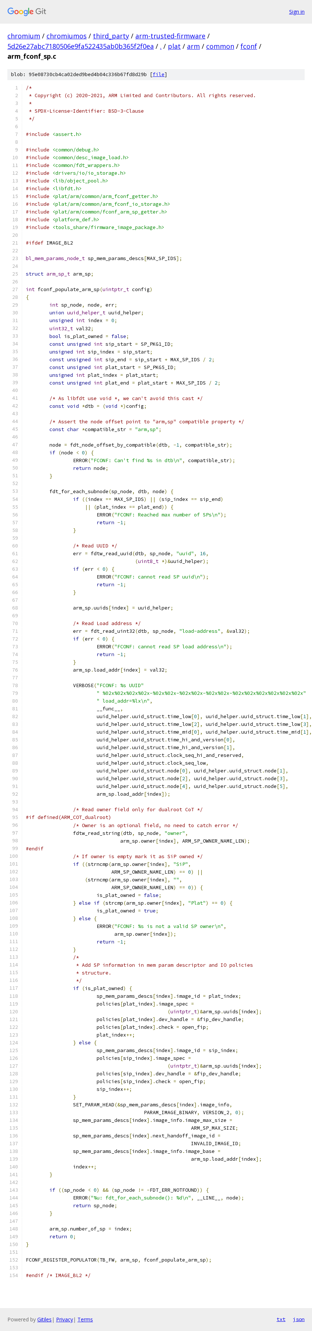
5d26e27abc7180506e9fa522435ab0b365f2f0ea (80, 46)
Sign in (297, 11)
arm (193, 46)
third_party (111, 35)
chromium (23, 35)
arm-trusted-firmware (170, 35)
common (220, 46)
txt (281, 1319)
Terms (85, 1319)
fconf (248, 46)
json (299, 1319)
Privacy (64, 1319)
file (158, 74)
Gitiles (44, 1319)
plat (174, 46)
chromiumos (66, 35)
